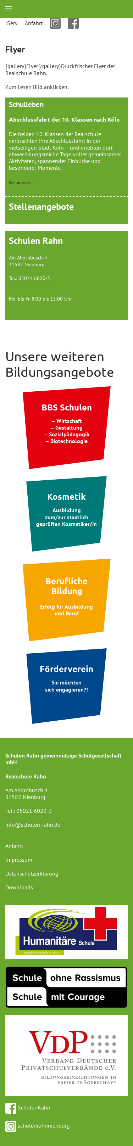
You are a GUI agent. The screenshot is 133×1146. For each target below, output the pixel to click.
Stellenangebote (41, 206)
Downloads (19, 887)
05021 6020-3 (34, 810)
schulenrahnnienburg (37, 1125)
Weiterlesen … (22, 182)
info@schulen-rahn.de (33, 285)
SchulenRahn (27, 1107)
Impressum (18, 859)
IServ (11, 23)
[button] (8, 9)
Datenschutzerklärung (32, 873)
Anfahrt (34, 23)
